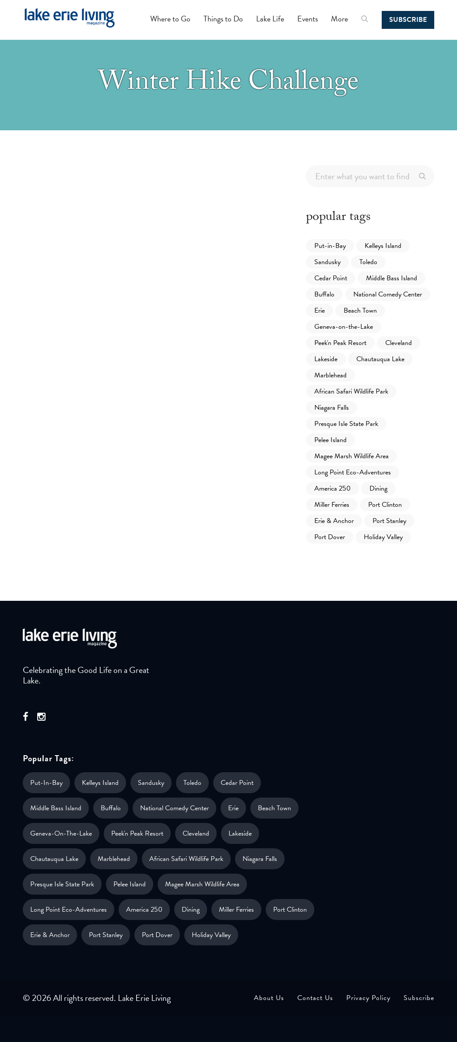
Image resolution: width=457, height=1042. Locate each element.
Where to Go (170, 18)
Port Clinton (385, 504)
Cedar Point (330, 278)
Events (307, 18)
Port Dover (329, 537)
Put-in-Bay (330, 245)
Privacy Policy (368, 998)
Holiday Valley (383, 537)
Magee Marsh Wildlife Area (351, 456)
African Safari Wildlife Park (351, 391)
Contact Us (315, 998)
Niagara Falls (331, 407)
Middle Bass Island (391, 278)
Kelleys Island (383, 245)
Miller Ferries (331, 504)
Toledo (368, 262)
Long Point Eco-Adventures (352, 472)
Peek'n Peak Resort (340, 343)
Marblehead (330, 375)
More (339, 18)
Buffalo (324, 294)
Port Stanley (389, 521)
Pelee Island (330, 440)
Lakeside (325, 359)
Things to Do (223, 18)
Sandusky (327, 262)
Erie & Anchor (334, 521)
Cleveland (398, 343)
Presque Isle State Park (346, 423)
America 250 (332, 488)
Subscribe (408, 19)
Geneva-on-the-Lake (343, 326)
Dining (378, 488)
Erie (319, 310)
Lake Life (270, 18)
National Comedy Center (387, 294)
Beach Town (360, 310)
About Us (269, 998)
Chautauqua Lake (380, 359)
